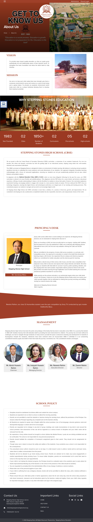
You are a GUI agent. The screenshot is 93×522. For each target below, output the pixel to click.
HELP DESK (43, 503)
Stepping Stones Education (63, 520)
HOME (42, 500)
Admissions (75, 1)
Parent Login (85, 1)
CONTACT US (44, 507)
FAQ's (42, 511)
